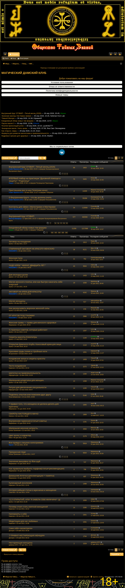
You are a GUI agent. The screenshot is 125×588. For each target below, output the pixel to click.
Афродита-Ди (13, 375)
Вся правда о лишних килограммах (26, 442)
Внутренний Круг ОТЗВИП (21, 216)
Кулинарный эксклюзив (20, 482)
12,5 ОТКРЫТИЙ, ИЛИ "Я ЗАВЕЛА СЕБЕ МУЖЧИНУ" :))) (34, 499)
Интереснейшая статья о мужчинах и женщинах (32, 490)
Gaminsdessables (97, 257)
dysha (11, 243)
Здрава (93, 365)
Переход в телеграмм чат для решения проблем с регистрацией (63, 68)
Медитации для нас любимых (23, 521)
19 (66, 223)
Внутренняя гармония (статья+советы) (28, 421)
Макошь (93, 291)
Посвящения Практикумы (45, 183)
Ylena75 (93, 358)
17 (61, 223)
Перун (11, 183)
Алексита (94, 506)
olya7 (92, 403)
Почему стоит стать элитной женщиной (28, 506)
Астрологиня (13, 353)
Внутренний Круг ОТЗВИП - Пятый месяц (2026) (21, 117)
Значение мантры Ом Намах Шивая (16, 119)
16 (58, 223)
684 (59, 233)
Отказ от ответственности (62, 86)
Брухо (11, 445)
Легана (93, 420)
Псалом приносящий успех (12, 129)
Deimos (11, 416)
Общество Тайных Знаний (19, 54)
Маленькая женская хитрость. (23, 428)
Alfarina (93, 435)
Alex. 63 (93, 248)
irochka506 (94, 528)
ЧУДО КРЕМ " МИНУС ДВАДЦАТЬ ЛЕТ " (27, 265)
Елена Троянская (15, 430)
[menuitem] (111, 54)
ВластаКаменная (14, 397)
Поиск (7, 58)
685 (63, 233)
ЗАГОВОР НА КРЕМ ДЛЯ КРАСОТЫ (25, 291)
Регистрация (24, 58)
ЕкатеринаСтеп (96, 197)
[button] (122, 158)
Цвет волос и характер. (20, 435)
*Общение (49, 192)
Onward (93, 520)
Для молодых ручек (18, 274)
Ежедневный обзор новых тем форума (17, 124)
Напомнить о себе (18, 514)
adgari (93, 499)
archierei (94, 336)
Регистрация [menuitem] (120, 54)
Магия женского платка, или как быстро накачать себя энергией (35, 283)
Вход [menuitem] (116, 54)
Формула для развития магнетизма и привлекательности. (25, 137)
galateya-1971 (13, 545)
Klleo (10, 437)
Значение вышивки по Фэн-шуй (24, 461)
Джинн (11, 277)
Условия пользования (62, 82)
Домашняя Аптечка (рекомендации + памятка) (31, 475)
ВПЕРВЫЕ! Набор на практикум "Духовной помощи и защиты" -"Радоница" (34, 179)
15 (55, 223)
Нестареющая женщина (20, 542)
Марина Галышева (97, 190)
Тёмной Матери (7, 122)
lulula (92, 394)
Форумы (39, 54)
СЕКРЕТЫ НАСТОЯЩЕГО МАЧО (23, 413)
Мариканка (12, 325)
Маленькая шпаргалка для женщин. (26, 380)
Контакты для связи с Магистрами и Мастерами (32, 206)
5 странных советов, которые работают (28, 329)
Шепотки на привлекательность (24, 373)
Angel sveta (95, 372)
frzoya (93, 178)
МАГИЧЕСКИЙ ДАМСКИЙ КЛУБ (23, 73)
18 (64, 223)
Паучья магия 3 (7, 127)
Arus (92, 413)
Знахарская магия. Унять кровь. (14, 132)
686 (66, 233)
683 (56, 233)
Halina (93, 265)
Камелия (12, 368)
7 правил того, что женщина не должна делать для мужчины (34, 405)
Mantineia (94, 281)
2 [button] (119, 158)
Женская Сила (15, 258)
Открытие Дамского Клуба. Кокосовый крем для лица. (35, 344)
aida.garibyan (95, 300)
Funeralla (94, 206)
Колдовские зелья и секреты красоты (27, 358)
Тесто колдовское (17, 365)
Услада (93, 513)
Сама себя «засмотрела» (21, 528)
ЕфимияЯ (94, 351)
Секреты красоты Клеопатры (23, 337)
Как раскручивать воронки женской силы (29, 308)
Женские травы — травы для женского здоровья (32, 322)
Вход (14, 58)
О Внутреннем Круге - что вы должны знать (30, 197)
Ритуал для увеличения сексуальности (27, 387)
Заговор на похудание (20, 241)
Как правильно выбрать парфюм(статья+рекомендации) (36, 468)
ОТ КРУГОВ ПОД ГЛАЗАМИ (22, 315)
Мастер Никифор (15, 218)
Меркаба (94, 308)
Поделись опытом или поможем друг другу (30, 394)
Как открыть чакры (9, 134)
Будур (93, 241)
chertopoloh (95, 489)
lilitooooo (94, 427)
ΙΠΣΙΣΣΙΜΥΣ (13, 251)
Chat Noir (12, 492)
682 (52, 233)
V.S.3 (92, 274)
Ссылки (5, 54)
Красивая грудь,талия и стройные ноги (28, 351)
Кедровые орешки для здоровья (14, 139)
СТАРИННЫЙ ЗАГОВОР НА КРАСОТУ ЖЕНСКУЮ (31, 248)
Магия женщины (17, 301)
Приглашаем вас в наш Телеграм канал (28, 190)
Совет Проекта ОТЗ (16, 169)
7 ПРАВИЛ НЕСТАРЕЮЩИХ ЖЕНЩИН (27, 535)
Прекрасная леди (17, 452)
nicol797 (93, 315)
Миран (93, 166)
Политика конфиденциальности (62, 91)
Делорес (12, 530)
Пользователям (51, 199)
